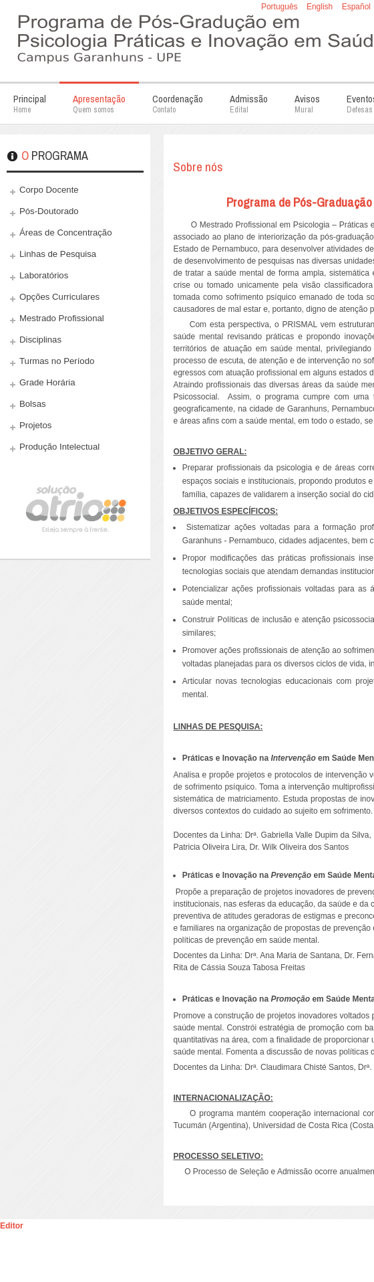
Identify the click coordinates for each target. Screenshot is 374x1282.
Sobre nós (198, 166)
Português (280, 6)
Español (356, 6)
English (321, 6)
